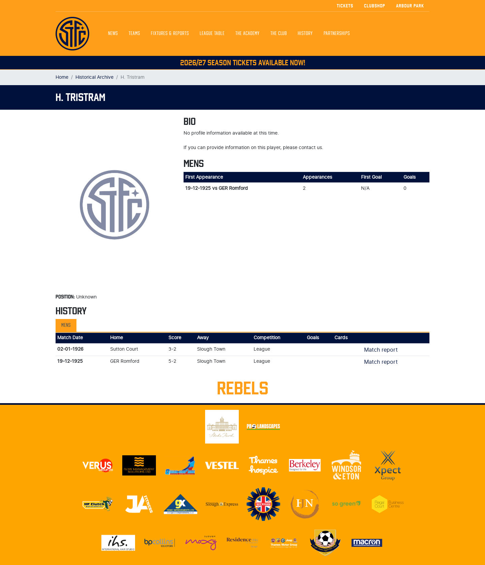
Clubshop (374, 6)
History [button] (305, 33)
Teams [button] (134, 33)
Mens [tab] (66, 325)
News (113, 33)
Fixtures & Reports (170, 33)
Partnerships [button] (337, 33)
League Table (212, 33)
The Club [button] (278, 33)
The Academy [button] (247, 33)
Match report (381, 350)
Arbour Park (410, 6)
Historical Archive (94, 77)
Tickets (345, 6)
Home (62, 77)
